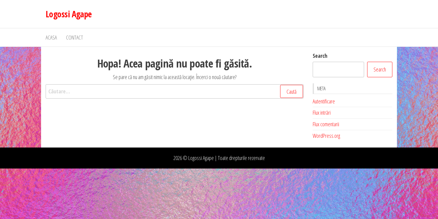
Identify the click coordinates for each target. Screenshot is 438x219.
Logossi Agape (69, 14)
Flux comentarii (326, 124)
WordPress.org (326, 135)
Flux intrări (322, 112)
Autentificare (324, 101)
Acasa (51, 37)
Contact (74, 37)
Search (320, 55)
